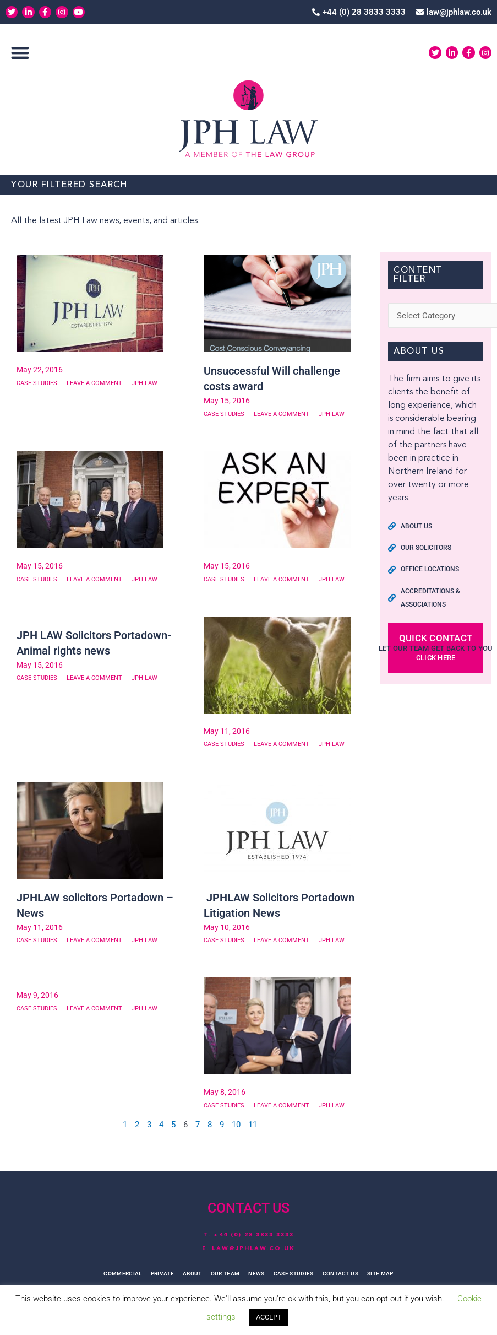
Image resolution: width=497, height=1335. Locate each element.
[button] (20, 53)
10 (236, 1127)
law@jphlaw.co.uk (253, 1249)
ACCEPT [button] (269, 1317)
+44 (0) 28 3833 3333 (253, 1235)
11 (252, 1127)
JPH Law (144, 383)
